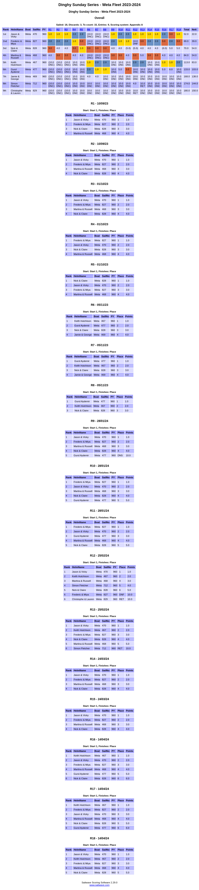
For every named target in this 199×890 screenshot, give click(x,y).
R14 (150, 29)
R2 (58, 29)
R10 (120, 29)
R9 (112, 29)
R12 (135, 29)
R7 (96, 29)
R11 (128, 29)
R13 (142, 29)
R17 (171, 29)
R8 (104, 29)
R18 (179, 29)
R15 (157, 29)
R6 (88, 29)
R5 (81, 29)
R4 (74, 29)
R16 (164, 29)
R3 (66, 29)
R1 (49, 29)
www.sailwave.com (99, 885)
